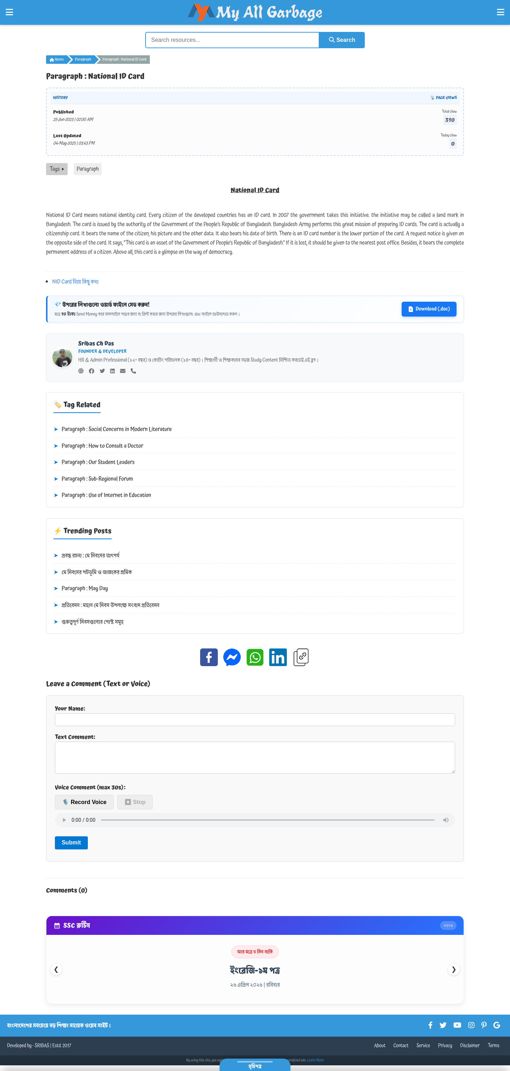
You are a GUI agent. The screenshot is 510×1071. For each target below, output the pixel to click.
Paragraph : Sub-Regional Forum (93, 479)
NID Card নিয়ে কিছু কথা (75, 281)
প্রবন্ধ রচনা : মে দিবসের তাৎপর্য (86, 555)
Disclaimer (470, 1051)
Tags (57, 169)
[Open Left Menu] (9, 12)
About (379, 1051)
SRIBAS (42, 1051)
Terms (493, 1051)
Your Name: (255, 715)
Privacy (445, 1051)
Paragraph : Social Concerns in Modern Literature (112, 429)
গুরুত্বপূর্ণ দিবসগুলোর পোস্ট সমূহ (88, 622)
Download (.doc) (429, 309)
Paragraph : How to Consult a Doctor (98, 446)
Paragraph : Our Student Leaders (94, 462)
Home (57, 59)
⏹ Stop (135, 808)
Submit (71, 848)
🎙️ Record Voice (84, 808)
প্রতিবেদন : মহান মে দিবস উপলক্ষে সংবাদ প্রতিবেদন (106, 605)
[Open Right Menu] (500, 12)
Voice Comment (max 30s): (90, 793)
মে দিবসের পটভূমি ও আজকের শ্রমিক (92, 572)
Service (423, 1051)
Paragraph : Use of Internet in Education (102, 495)
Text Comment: (255, 755)
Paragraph (83, 59)
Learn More (315, 1066)
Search (342, 40)
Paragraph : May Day (80, 588)
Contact (401, 1051)
